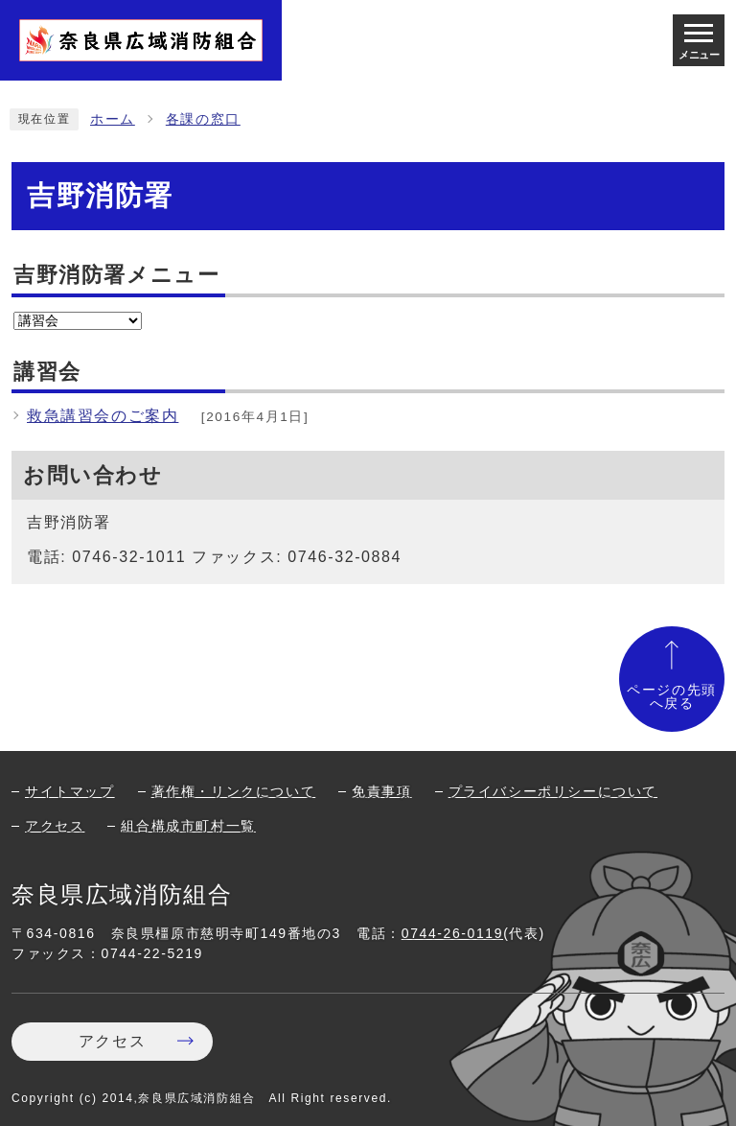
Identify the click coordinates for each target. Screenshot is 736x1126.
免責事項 (381, 791)
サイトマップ (70, 791)
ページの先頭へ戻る (672, 697)
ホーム (112, 119)
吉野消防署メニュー (116, 275)
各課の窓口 (203, 119)
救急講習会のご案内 (102, 416)
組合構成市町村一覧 (188, 825)
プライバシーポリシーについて (552, 791)
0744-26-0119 (452, 933)
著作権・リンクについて (233, 791)
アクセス (54, 825)
